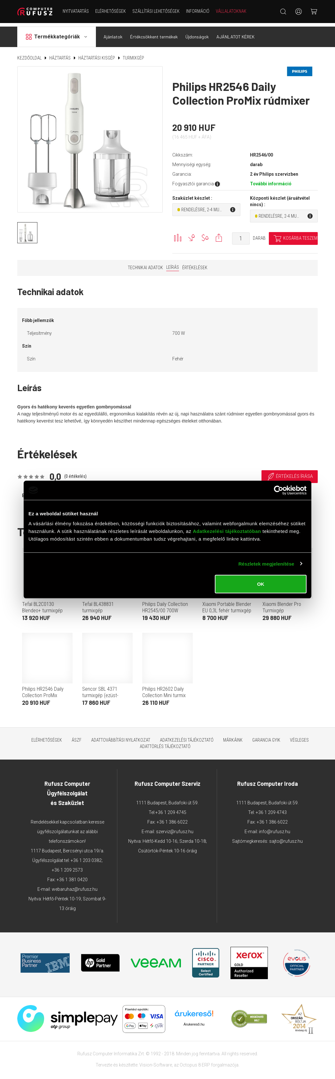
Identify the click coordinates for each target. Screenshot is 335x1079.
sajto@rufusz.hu (286, 837)
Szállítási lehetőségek (156, 11)
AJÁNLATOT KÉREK (235, 33)
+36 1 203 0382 (86, 856)
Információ (197, 11)
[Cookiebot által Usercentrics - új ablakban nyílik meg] (279, 490)
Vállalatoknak (231, 11)
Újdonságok (197, 33)
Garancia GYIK (266, 736)
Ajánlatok (113, 33)
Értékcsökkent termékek (154, 33)
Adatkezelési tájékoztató (187, 736)
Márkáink (233, 736)
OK (260, 584)
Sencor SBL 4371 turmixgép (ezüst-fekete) (100, 691)
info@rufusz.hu (274, 828)
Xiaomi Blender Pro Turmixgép (281, 604)
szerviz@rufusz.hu (174, 828)
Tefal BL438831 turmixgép (98, 604)
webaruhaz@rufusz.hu (74, 885)
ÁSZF (77, 736)
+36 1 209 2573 (67, 866)
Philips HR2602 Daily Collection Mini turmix (164, 688)
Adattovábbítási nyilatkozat (120, 736)
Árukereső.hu (193, 1021)
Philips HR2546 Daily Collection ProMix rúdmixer (43, 691)
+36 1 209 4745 (170, 808)
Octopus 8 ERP (195, 1061)
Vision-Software (155, 1061)
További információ (271, 180)
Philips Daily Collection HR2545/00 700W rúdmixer (165, 607)
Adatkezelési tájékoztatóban (227, 531)
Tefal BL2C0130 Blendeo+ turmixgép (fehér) (42, 607)
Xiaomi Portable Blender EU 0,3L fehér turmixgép (226, 604)
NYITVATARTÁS (76, 11)
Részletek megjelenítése (266, 563)
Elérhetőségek (110, 11)
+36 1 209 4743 (271, 808)
